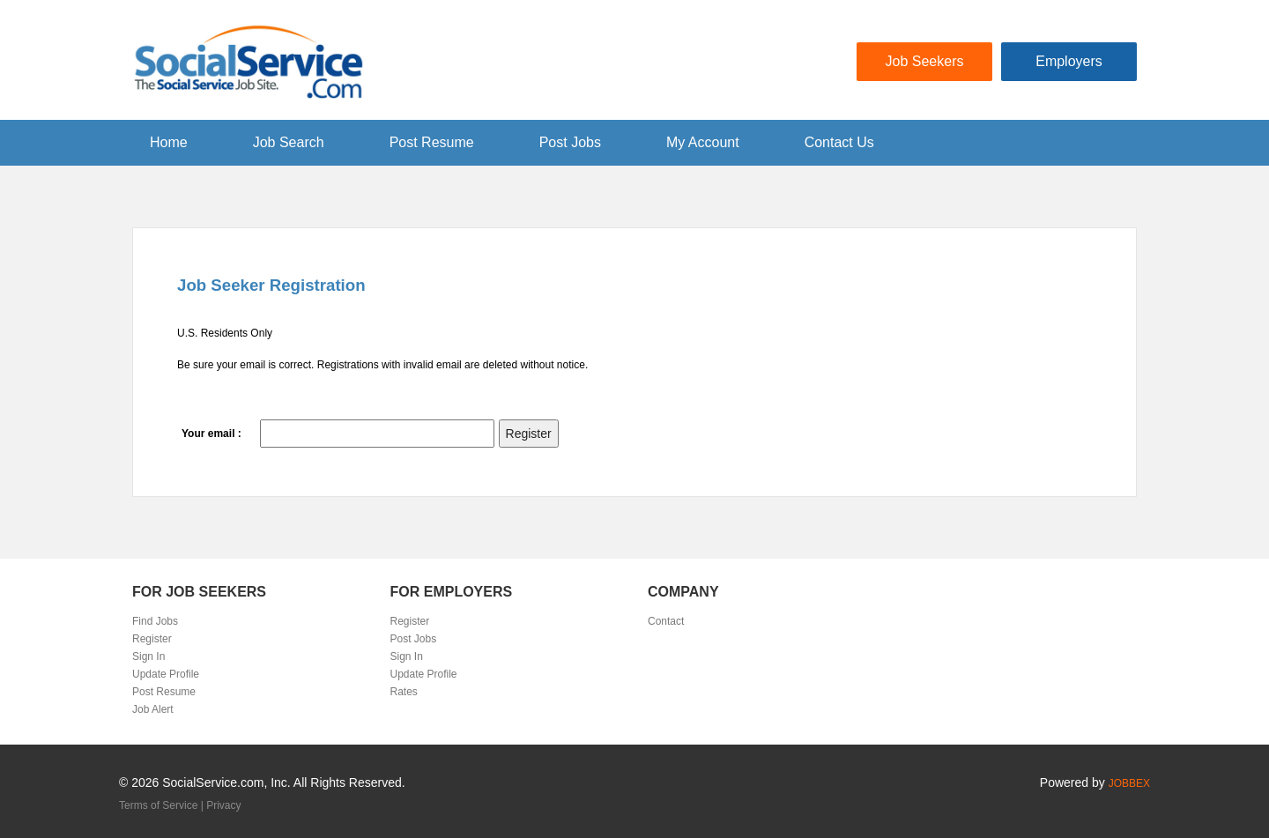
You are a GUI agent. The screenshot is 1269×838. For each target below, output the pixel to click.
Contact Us (839, 142)
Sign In (148, 656)
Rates (404, 692)
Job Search (288, 142)
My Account (702, 142)
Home (169, 142)
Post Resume (432, 142)
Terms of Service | (162, 805)
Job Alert (153, 709)
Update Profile (165, 674)
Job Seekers (925, 61)
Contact (666, 621)
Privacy (223, 805)
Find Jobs (155, 621)
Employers (1068, 61)
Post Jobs (570, 142)
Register (152, 639)
